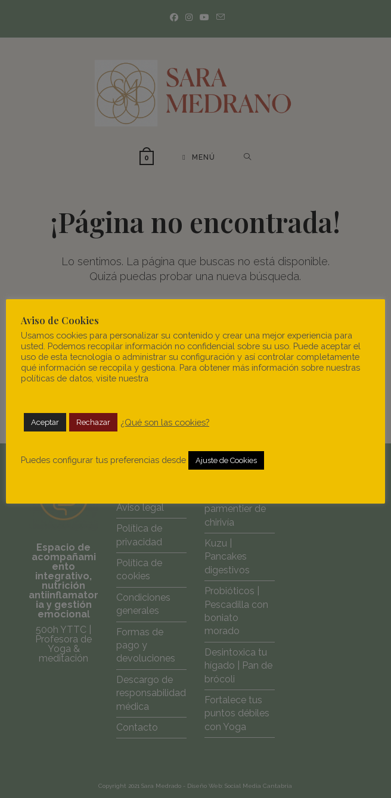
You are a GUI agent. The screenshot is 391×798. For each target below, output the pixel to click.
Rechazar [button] (93, 422)
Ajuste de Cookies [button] (226, 460)
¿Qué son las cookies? (164, 422)
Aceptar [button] (45, 422)
